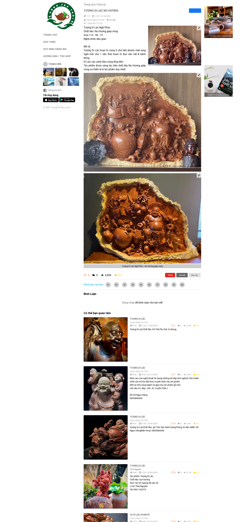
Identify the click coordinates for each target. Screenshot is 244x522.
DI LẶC (113, 20)
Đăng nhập (128, 302)
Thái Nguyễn (135, 469)
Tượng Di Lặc (137, 318)
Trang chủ (89, 4)
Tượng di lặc (137, 367)
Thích (170, 275)
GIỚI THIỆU (49, 41)
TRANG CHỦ (50, 34)
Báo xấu (194, 275)
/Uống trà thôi (52, 90)
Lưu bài (182, 275)
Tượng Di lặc (137, 465)
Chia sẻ (101, 4)
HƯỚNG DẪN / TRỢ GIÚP (57, 56)
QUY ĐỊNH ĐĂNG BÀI (54, 49)
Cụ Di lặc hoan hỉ (140, 514)
